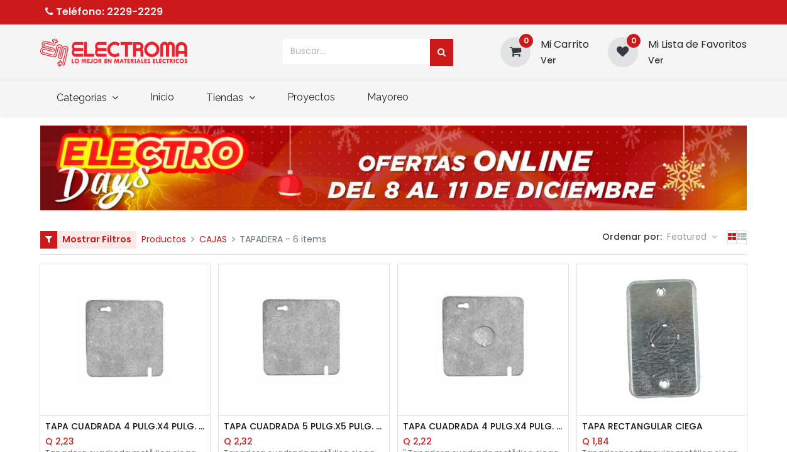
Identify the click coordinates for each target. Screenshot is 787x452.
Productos (163, 239)
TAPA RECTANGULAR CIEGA (642, 427)
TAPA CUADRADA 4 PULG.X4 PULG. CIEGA (125, 427)
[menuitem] (162, 97)
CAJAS (213, 239)
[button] (692, 237)
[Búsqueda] (441, 53)
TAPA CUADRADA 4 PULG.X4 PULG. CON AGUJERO (483, 427)
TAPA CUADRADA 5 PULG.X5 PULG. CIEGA (304, 427)
